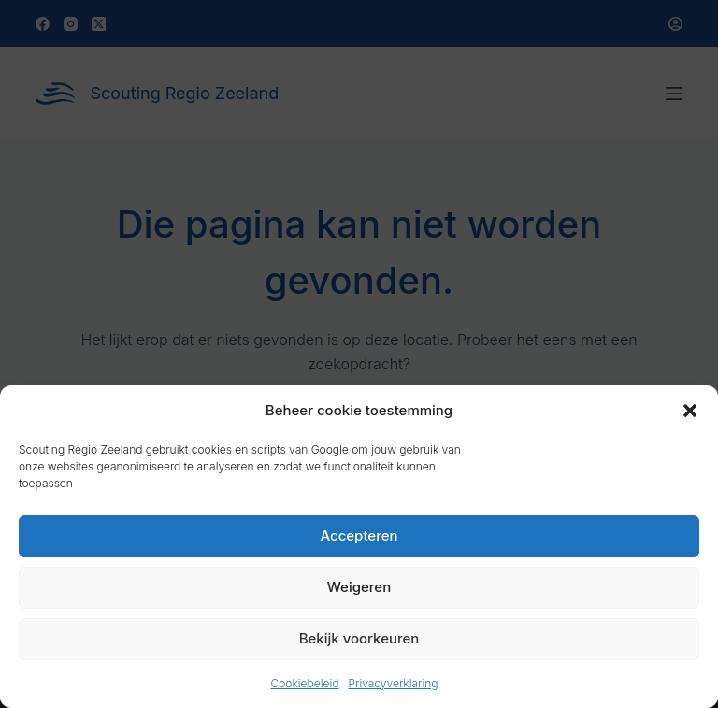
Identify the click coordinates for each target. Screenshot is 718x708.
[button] (690, 410)
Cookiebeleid (304, 683)
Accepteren (358, 535)
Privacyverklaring (393, 683)
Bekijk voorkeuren (359, 638)
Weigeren (359, 587)
